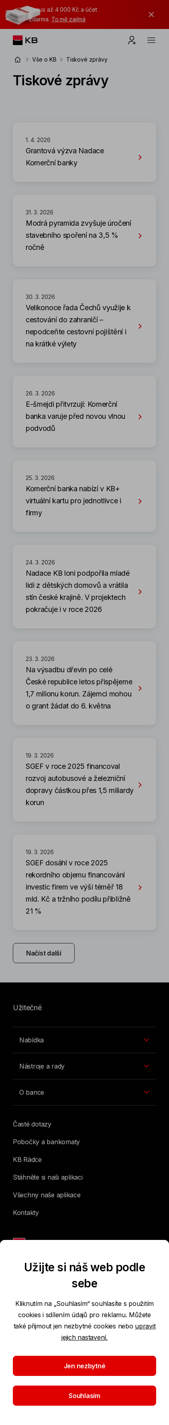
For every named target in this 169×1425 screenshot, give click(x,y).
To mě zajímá (68, 19)
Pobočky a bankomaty (46, 1142)
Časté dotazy (32, 1124)
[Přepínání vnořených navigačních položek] (84, 1040)
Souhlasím (84, 1396)
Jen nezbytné (85, 1366)
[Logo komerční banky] (31, 40)
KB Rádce (27, 1159)
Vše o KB (44, 59)
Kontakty (26, 1213)
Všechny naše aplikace (47, 1195)
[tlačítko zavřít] (149, 14)
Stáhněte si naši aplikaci (48, 1177)
